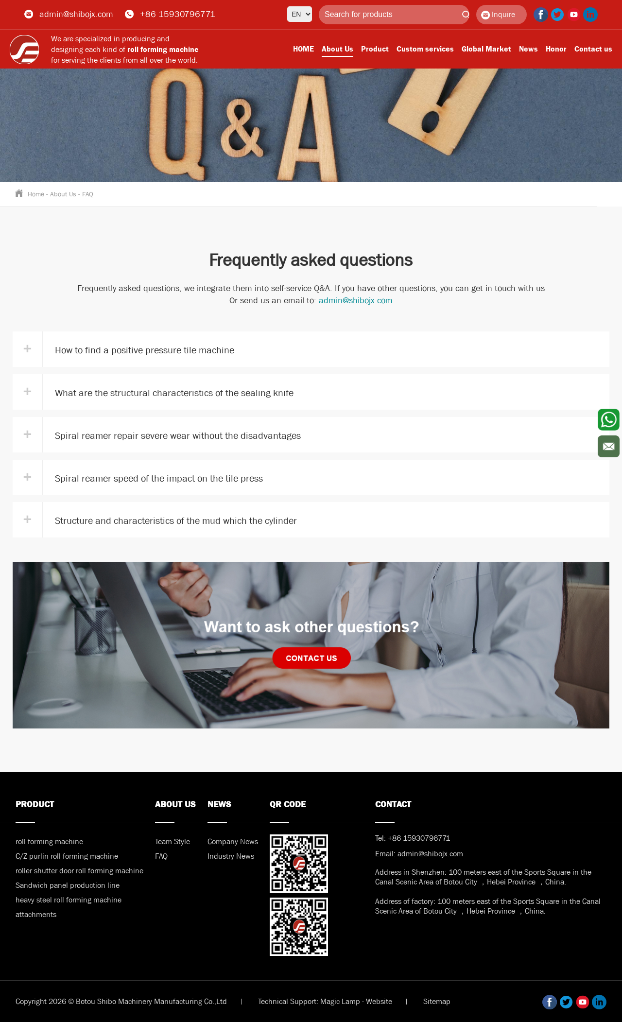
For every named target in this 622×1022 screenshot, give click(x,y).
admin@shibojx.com (76, 14)
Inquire (498, 14)
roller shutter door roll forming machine (79, 871)
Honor (556, 49)
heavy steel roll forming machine (68, 900)
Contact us (593, 49)
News (528, 49)
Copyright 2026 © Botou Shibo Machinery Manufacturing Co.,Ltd (121, 1001)
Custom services (425, 49)
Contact (393, 804)
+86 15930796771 (177, 14)
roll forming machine (49, 841)
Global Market (486, 49)
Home (36, 194)
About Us (337, 49)
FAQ (87, 194)
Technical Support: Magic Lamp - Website (325, 1001)
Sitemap (436, 1001)
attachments (36, 914)
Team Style (172, 841)
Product (375, 49)
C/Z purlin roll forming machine (67, 856)
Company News (232, 841)
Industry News (230, 856)
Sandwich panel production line (68, 885)
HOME (303, 49)
